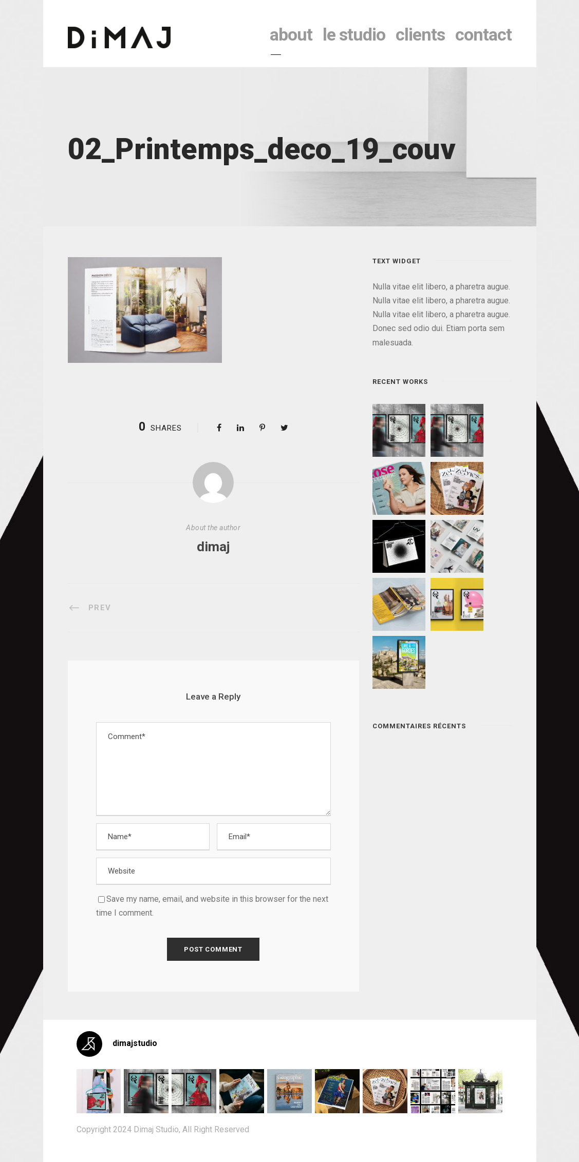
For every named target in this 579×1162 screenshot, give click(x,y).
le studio (354, 34)
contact (483, 34)
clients (420, 34)
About (291, 34)
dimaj (213, 546)
